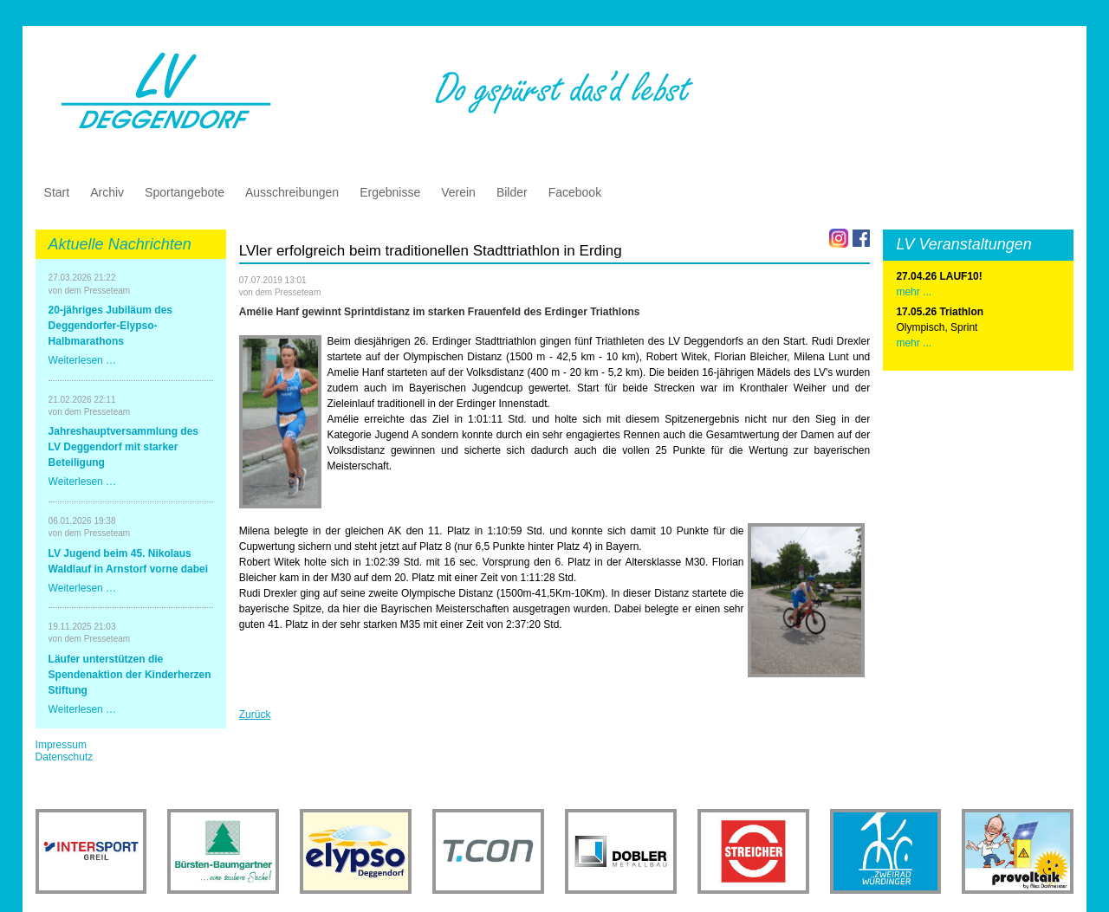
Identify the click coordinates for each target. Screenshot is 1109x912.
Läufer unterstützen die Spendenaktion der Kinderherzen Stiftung (130, 674)
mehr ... (913, 343)
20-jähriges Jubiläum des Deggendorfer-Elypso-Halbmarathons (110, 325)
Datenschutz (65, 757)
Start (57, 192)
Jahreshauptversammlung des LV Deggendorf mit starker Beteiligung (123, 447)
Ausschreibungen (292, 192)
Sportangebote (184, 192)
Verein (458, 192)
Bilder (512, 192)
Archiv (107, 192)
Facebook (574, 192)
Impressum (61, 745)
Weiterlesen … (82, 360)
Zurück (255, 714)
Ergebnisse (390, 192)
